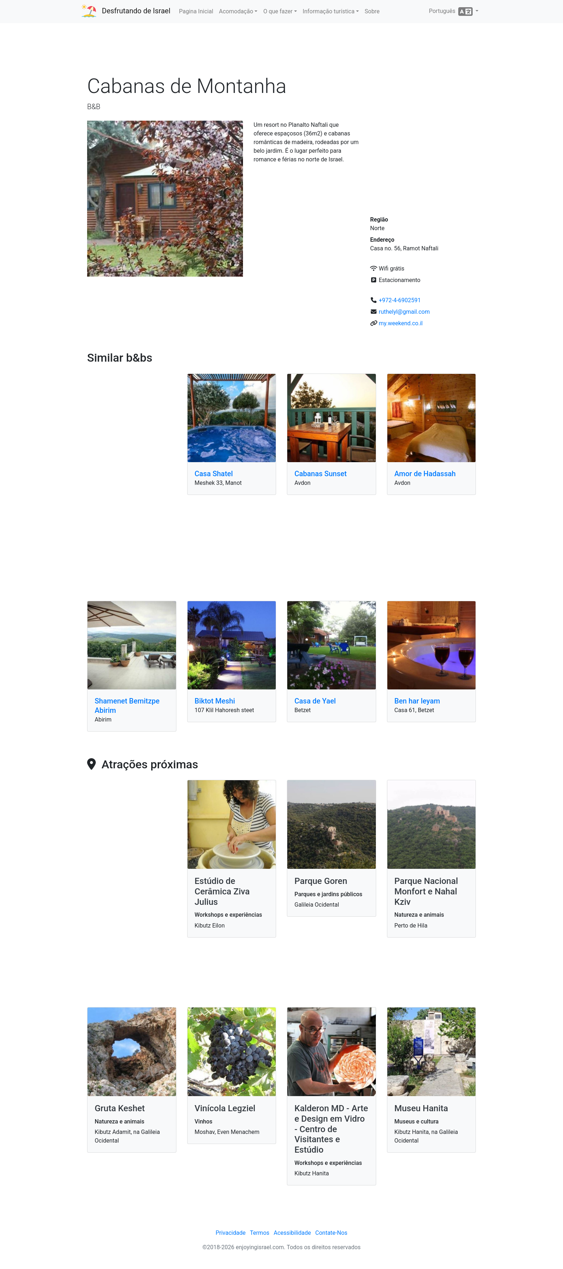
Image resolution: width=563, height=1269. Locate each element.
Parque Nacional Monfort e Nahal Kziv (426, 891)
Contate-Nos (331, 1232)
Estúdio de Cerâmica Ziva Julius (222, 891)
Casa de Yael (315, 701)
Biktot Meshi (215, 701)
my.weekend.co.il (401, 323)
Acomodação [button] (236, 11)
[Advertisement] (281, 50)
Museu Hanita (421, 1108)
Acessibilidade (292, 1232)
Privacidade (231, 1232)
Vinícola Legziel (225, 1108)
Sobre (372, 11)
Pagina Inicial (196, 11)
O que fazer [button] (277, 11)
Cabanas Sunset (320, 473)
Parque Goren (320, 881)
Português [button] (451, 11)
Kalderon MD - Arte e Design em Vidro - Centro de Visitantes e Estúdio (331, 1129)
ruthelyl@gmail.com (404, 311)
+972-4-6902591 (400, 300)
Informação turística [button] (329, 11)
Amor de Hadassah (425, 473)
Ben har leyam (417, 701)
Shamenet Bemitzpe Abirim (127, 706)
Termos (259, 1232)
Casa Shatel (214, 473)
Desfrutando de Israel (136, 10)
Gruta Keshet (120, 1108)
